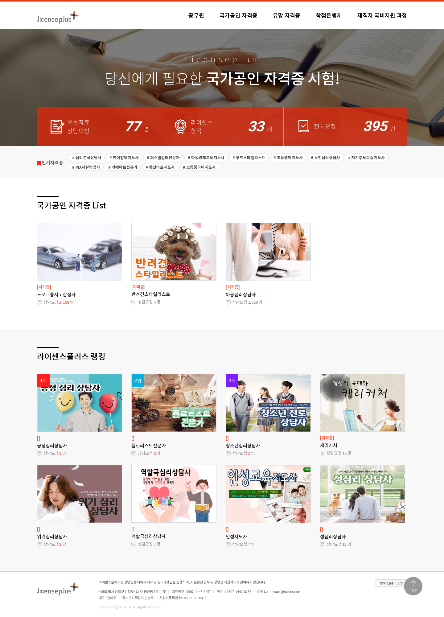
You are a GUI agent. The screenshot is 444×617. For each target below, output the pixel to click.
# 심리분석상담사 (86, 157)
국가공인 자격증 (238, 15)
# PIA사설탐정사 (86, 167)
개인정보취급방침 (391, 583)
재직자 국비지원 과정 (382, 15)
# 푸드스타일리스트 (248, 157)
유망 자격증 (286, 15)
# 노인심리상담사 (325, 157)
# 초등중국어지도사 (199, 167)
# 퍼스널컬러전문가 (163, 157)
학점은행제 (329, 15)
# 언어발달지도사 (124, 157)
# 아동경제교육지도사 (206, 157)
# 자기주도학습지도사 (366, 157)
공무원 (196, 15)
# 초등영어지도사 (288, 157)
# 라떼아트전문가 (123, 167)
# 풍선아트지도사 (160, 167)
